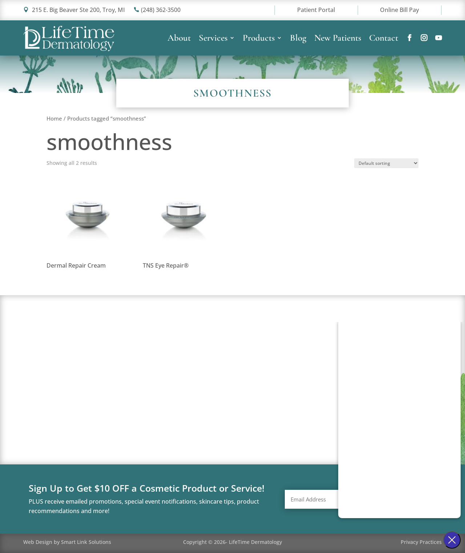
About (179, 39)
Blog (298, 39)
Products (259, 39)
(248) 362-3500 (157, 10)
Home (54, 118)
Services (213, 39)
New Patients (337, 39)
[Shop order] (386, 163)
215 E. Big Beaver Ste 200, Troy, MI (74, 10)
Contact (383, 39)
